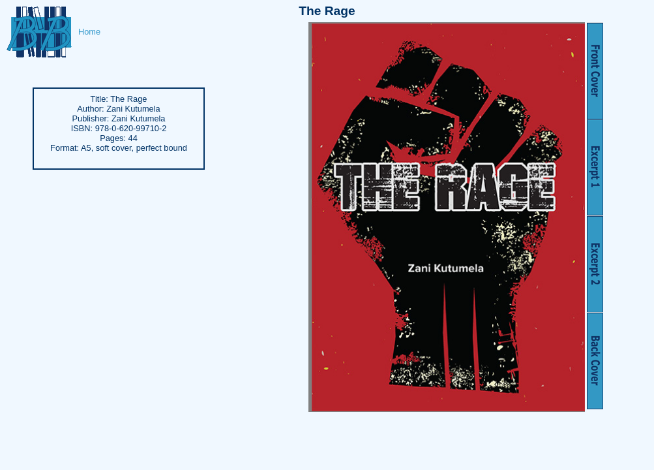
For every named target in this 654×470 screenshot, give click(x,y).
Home (89, 32)
